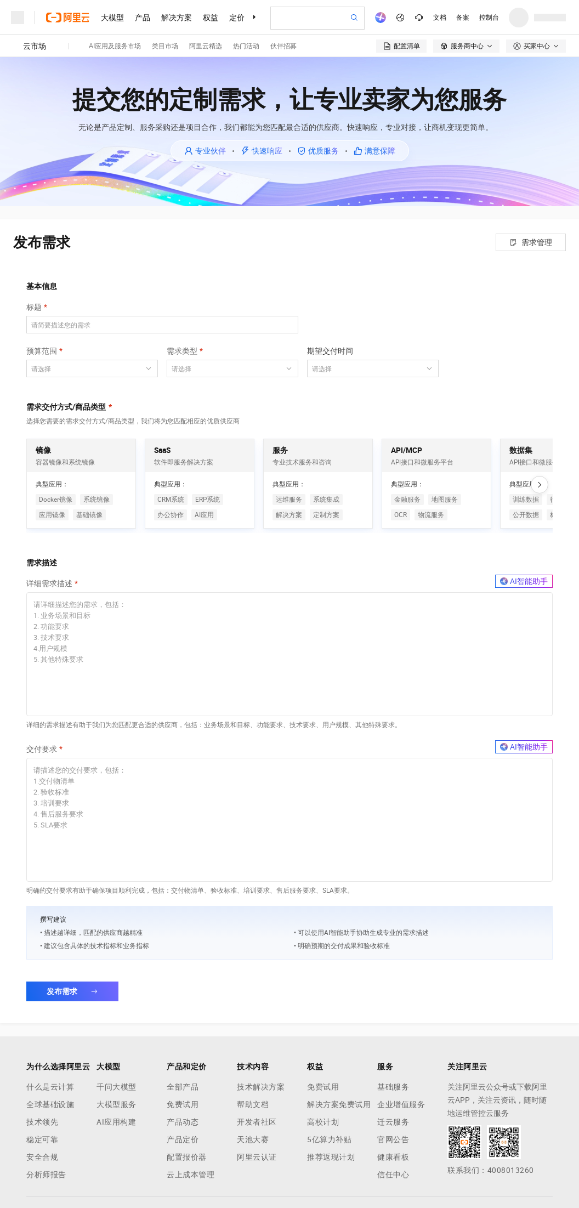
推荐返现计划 (331, 1157)
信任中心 (393, 1174)
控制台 (489, 17)
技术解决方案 (261, 1086)
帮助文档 (253, 1104)
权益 (210, 17)
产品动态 (182, 1122)
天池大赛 (253, 1139)
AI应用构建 (116, 1122)
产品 (142, 17)
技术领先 (42, 1122)
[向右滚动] (539, 485)
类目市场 (165, 46)
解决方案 (176, 17)
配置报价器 (187, 1157)
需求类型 (182, 351)
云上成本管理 (190, 1174)
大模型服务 (116, 1104)
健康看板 (393, 1157)
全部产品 (182, 1086)
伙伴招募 (283, 46)
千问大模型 (116, 1086)
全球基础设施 (50, 1104)
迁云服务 (393, 1122)
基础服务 (393, 1086)
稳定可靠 (42, 1139)
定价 (237, 17)
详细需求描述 (49, 583)
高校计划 (323, 1122)
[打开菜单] (17, 17)
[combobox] (85, 368)
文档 (439, 17)
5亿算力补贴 (329, 1139)
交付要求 (41, 749)
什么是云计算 (50, 1086)
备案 (462, 17)
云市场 (34, 46)
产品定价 (182, 1139)
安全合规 (42, 1157)
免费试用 (182, 1104)
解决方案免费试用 (339, 1104)
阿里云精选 (205, 46)
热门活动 (246, 46)
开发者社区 (257, 1122)
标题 (34, 307)
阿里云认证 (257, 1157)
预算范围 (41, 351)
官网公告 (393, 1139)
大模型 (112, 17)
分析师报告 (46, 1174)
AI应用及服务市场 (115, 46)
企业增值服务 (401, 1104)
